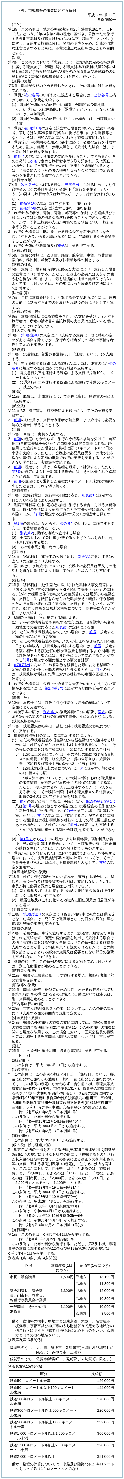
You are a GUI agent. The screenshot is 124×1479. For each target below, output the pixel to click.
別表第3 (62, 627)
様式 (61, 246)
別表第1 (88, 495)
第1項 (18, 523)
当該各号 (101, 95)
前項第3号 (22, 665)
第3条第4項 (30, 335)
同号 (99, 669)
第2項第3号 (54, 688)
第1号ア (26, 839)
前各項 (19, 156)
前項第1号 (33, 128)
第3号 (27, 806)
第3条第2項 (32, 914)
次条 (33, 161)
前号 (92, 632)
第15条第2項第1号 (100, 801)
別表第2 (26, 533)
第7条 (16, 472)
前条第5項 (28, 208)
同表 (101, 712)
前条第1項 (28, 203)
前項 (17, 420)
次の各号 (32, 95)
